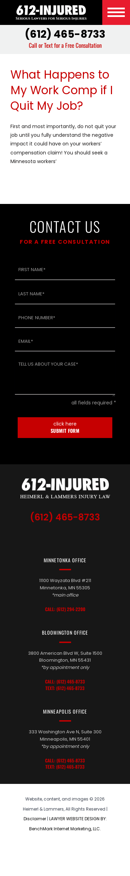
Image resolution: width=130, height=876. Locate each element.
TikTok (51, 536)
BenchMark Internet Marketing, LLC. (65, 829)
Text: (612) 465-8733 (65, 688)
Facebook (81, 536)
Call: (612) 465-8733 (65, 681)
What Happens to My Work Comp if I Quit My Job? (61, 90)
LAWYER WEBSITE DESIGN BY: (78, 819)
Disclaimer (35, 819)
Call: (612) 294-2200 (65, 609)
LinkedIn (67, 536)
